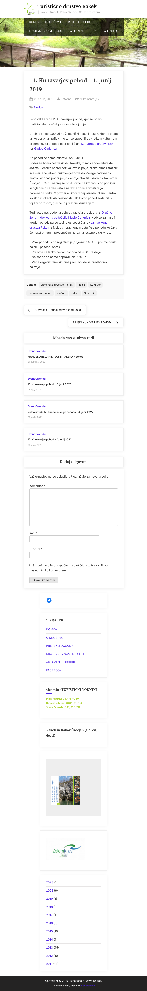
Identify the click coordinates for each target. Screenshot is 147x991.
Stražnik (89, 293)
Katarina (66, 99)
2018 (49, 907)
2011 (49, 964)
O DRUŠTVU (53, 22)
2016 (49, 923)
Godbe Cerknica (45, 148)
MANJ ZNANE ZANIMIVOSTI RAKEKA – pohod (55, 356)
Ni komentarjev (89, 99)
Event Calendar (37, 351)
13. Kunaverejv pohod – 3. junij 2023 (49, 384)
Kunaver (95, 284)
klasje (81, 284)
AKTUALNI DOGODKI (83, 31)
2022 (49, 890)
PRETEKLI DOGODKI (79, 22)
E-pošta (36, 549)
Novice (38, 107)
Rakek (75, 293)
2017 (49, 915)
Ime (33, 533)
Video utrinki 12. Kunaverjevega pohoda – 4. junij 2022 (60, 412)
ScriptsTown (88, 985)
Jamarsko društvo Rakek (57, 284)
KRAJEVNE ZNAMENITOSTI (47, 31)
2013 (49, 947)
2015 (49, 931)
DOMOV (34, 22)
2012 (49, 956)
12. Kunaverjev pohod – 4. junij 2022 (50, 439)
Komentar (37, 486)
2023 (49, 882)
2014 (49, 939)
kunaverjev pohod (40, 293)
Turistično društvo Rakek (67, 6)
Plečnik (61, 293)
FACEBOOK (110, 31)
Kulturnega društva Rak (97, 143)
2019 (49, 898)
